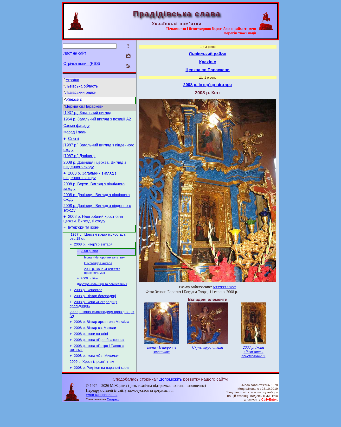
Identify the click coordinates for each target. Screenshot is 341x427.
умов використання (101, 418)
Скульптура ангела (98, 276)
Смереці (113, 422)
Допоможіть (170, 402)
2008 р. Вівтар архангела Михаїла (101, 340)
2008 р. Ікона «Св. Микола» (96, 377)
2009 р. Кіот (89, 292)
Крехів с (74, 99)
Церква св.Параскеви (84, 106)
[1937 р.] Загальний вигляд (87, 113)
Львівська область (81, 86)
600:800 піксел (224, 287)
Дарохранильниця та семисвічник (102, 298)
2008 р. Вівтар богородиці (95, 312)
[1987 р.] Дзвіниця (80, 161)
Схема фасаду (77, 128)
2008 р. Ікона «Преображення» (99, 360)
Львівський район (80, 92)
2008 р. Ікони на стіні (91, 353)
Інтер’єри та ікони (83, 237)
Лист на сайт (75, 53)
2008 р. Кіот (89, 263)
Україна (72, 80)
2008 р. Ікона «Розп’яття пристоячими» (102, 284)
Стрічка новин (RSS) (82, 64)
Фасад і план (75, 135)
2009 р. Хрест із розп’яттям (92, 384)
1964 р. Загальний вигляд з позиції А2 (97, 121)
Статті (73, 142)
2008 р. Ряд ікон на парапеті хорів (101, 391)
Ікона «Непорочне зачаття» (104, 270)
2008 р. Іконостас (88, 305)
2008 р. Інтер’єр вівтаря (93, 256)
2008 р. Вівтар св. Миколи (95, 346)
